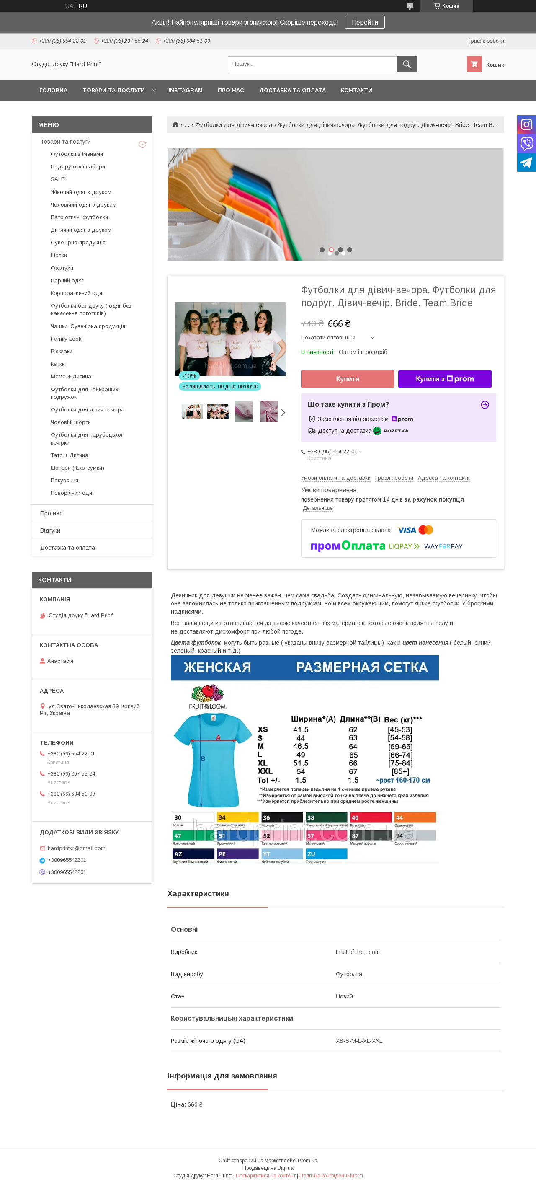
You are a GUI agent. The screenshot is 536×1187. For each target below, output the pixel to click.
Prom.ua (307, 1161)
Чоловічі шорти (71, 422)
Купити (348, 379)
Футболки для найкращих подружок (85, 393)
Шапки (59, 255)
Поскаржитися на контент (266, 1176)
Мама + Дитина (71, 376)
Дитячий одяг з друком (81, 230)
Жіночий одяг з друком (81, 192)
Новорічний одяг (72, 493)
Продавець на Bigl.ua (268, 1168)
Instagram (185, 90)
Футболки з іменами (77, 154)
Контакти (356, 90)
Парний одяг (67, 280)
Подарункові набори (78, 166)
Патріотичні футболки (79, 217)
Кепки (58, 364)
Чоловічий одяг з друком (83, 205)
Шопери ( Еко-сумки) (77, 468)
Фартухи (62, 268)
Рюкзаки (61, 351)
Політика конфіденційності (331, 1176)
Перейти (365, 22)
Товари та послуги (113, 90)
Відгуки (50, 530)
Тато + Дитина (69, 455)
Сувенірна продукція (78, 242)
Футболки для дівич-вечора (234, 125)
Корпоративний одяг (77, 293)
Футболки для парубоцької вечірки (87, 438)
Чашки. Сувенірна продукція (88, 326)
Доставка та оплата (292, 90)
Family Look (66, 339)
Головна (53, 90)
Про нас (231, 90)
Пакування (64, 480)
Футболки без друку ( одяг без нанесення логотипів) (91, 309)
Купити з (445, 379)
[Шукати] (407, 64)
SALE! (58, 179)
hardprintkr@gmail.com (77, 848)
